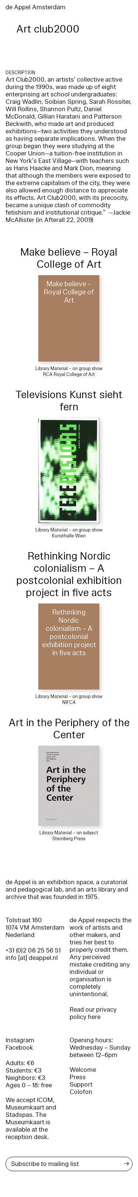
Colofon (81, 1092)
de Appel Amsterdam (36, 7)
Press (78, 1077)
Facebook (19, 1047)
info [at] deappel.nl (32, 958)
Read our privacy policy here (93, 1013)
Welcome (83, 1070)
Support (81, 1084)
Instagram (20, 1040)
